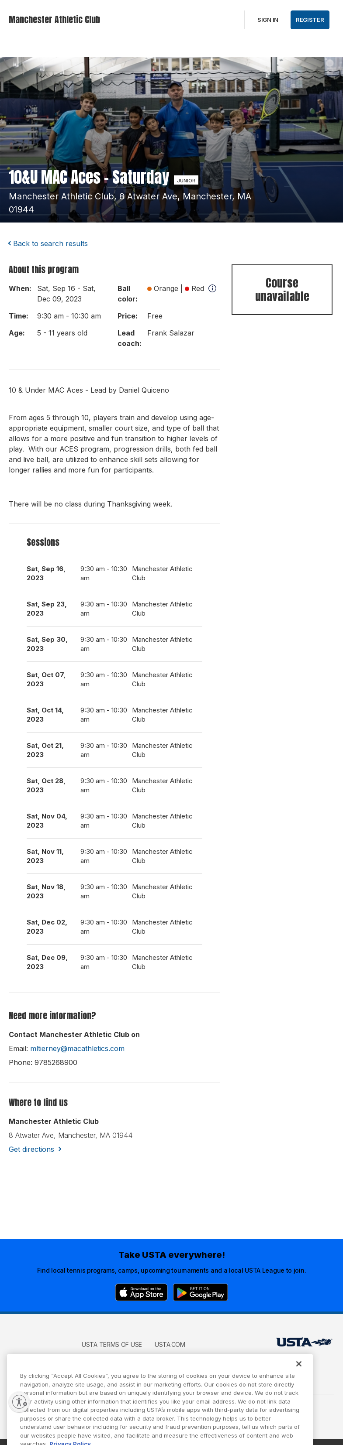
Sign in (267, 19)
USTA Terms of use (112, 1344)
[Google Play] (200, 1292)
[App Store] (141, 1292)
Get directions (31, 1149)
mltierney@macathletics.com (77, 1048)
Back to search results (50, 243)
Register (310, 19)
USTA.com (170, 1344)
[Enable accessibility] (19, 1401)
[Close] (298, 1375)
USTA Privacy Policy (114, 1357)
